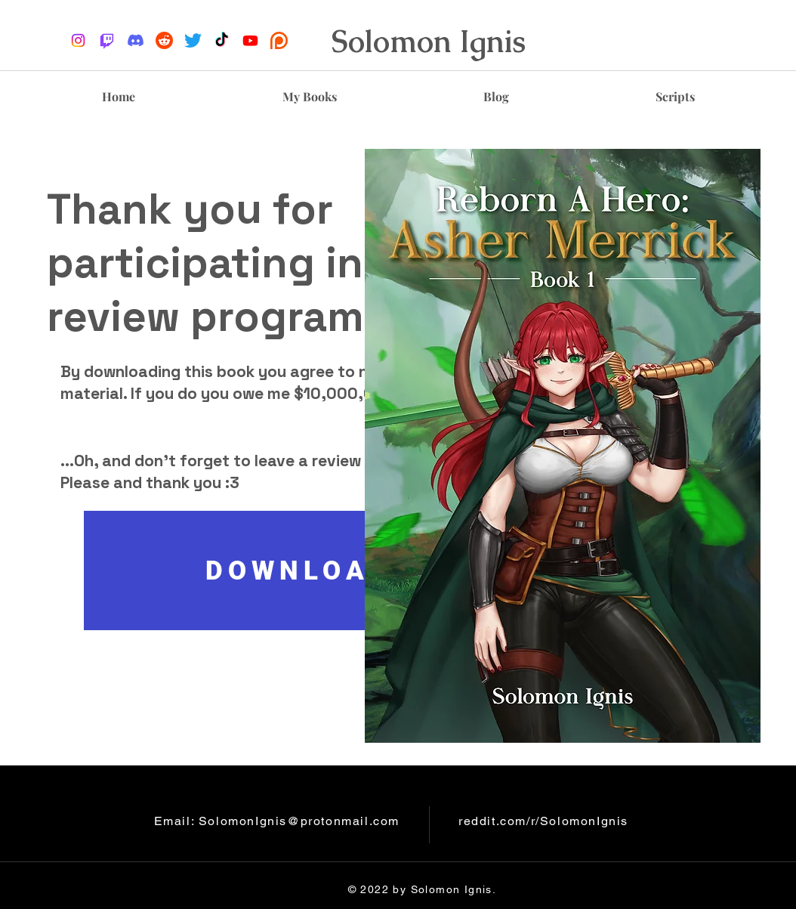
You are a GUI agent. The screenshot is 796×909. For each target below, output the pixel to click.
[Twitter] (193, 40)
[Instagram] (78, 40)
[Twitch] (107, 40)
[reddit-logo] (164, 40)
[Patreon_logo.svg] (279, 40)
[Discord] (135, 40)
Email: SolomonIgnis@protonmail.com (277, 821)
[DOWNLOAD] (303, 570)
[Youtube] (250, 40)
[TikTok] (221, 40)
